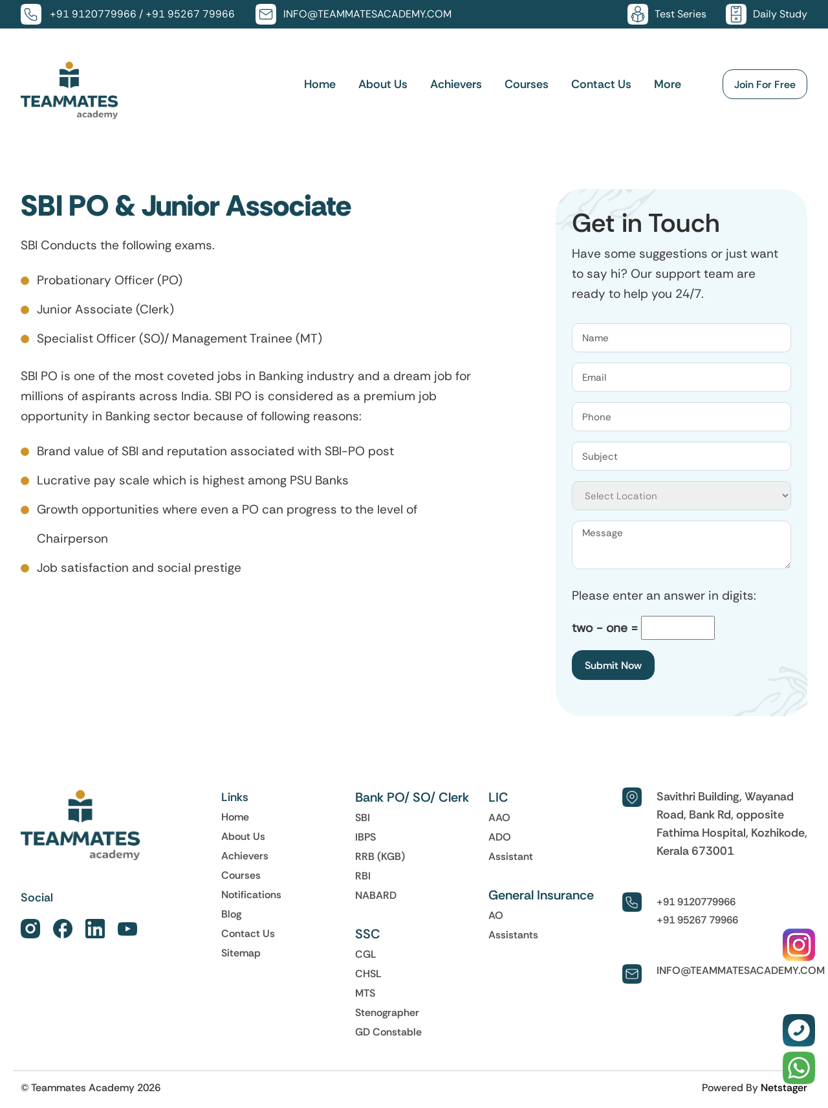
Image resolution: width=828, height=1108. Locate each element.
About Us (383, 85)
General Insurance (541, 895)
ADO (499, 836)
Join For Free (765, 84)
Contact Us (601, 85)
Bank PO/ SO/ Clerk (412, 797)
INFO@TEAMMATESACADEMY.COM (367, 14)
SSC (367, 934)
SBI (362, 817)
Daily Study (780, 14)
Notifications (251, 894)
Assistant (510, 856)
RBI (363, 875)
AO (495, 915)
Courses (527, 85)
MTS (365, 992)
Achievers (456, 85)
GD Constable (388, 1031)
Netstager (784, 1087)
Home (320, 85)
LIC (498, 797)
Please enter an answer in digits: (664, 595)
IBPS (365, 836)
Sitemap (241, 952)
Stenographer (387, 1012)
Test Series (680, 14)
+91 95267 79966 (190, 14)
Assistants (513, 934)
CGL (365, 953)
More (667, 85)
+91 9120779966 (93, 14)
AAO (499, 817)
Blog (231, 913)
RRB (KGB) (380, 856)
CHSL (368, 973)
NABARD (376, 894)
